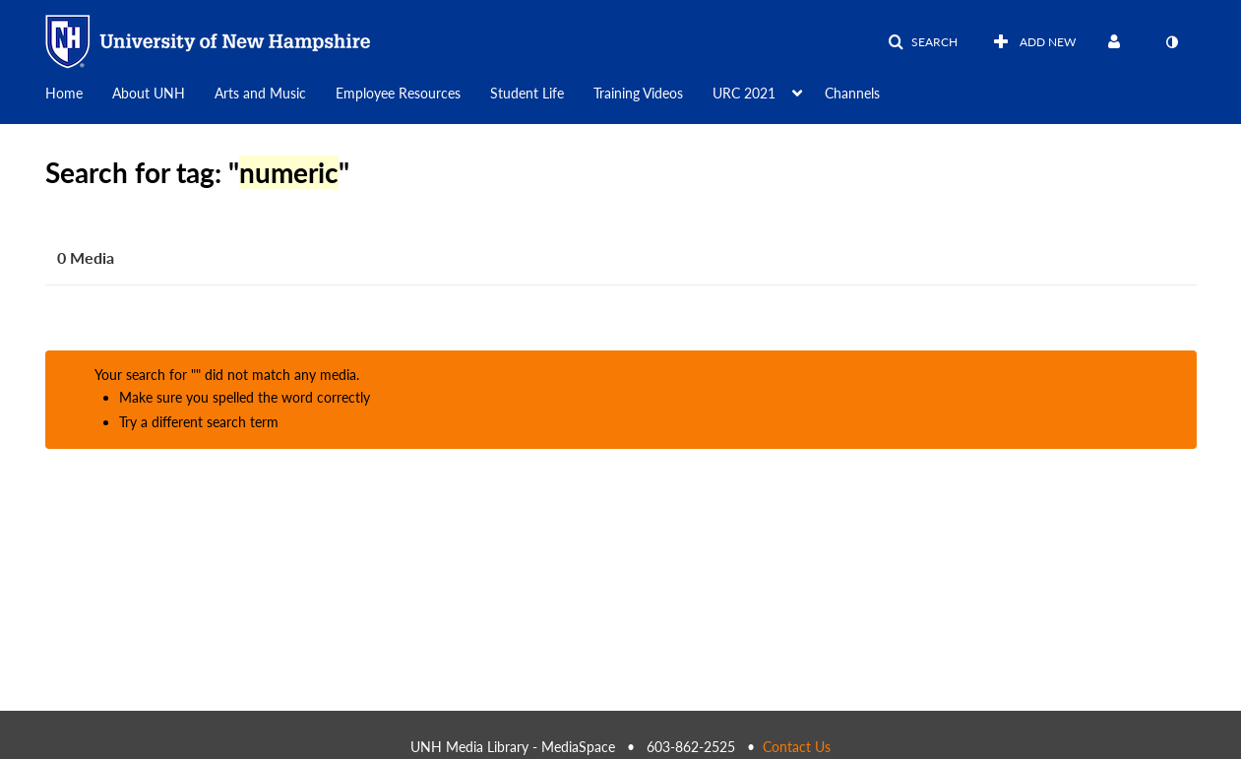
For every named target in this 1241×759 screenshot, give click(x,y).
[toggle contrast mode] (1172, 42)
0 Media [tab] (85, 257)
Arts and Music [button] (260, 93)
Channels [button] (852, 93)
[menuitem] (78, 91)
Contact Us (797, 746)
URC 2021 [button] (744, 93)
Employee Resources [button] (398, 93)
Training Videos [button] (638, 93)
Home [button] (64, 93)
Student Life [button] (527, 93)
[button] (922, 42)
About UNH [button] (148, 93)
